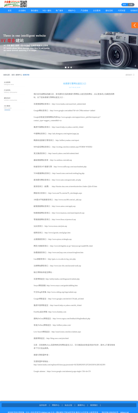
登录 (124, 5)
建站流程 (109, 10)
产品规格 (84, 10)
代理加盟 (121, 10)
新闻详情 (26, 75)
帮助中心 (55, 405)
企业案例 (96, 10)
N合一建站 (47, 10)
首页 (10, 10)
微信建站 (34, 10)
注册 (130, 5)
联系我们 (94, 405)
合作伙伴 (43, 405)
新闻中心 (19, 75)
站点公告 (68, 405)
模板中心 (72, 10)
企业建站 (22, 10)
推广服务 (59, 10)
